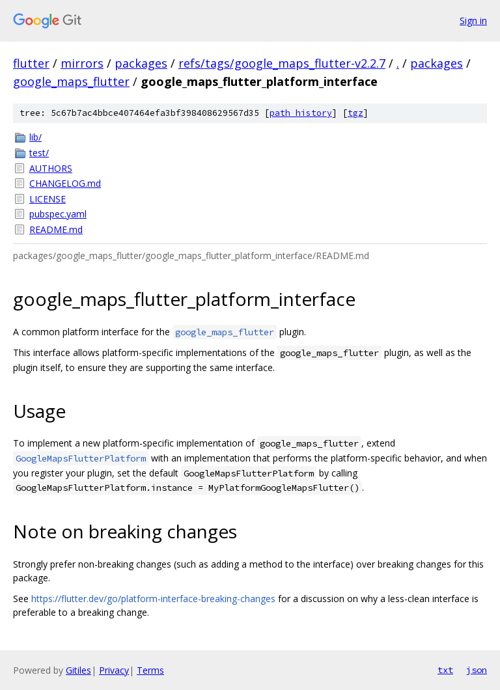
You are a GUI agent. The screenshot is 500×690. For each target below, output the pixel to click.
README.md (56, 229)
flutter (31, 63)
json (476, 670)
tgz (355, 112)
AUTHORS (50, 168)
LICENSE (47, 199)
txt (445, 670)
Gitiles (78, 670)
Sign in (473, 20)
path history (301, 112)
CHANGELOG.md (65, 183)
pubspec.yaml (58, 214)
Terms (150, 670)
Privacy (114, 670)
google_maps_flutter (71, 81)
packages (141, 63)
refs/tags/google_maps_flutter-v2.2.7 (281, 63)
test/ (39, 152)
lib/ (35, 137)
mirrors (82, 63)
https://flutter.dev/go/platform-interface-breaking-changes (153, 598)
